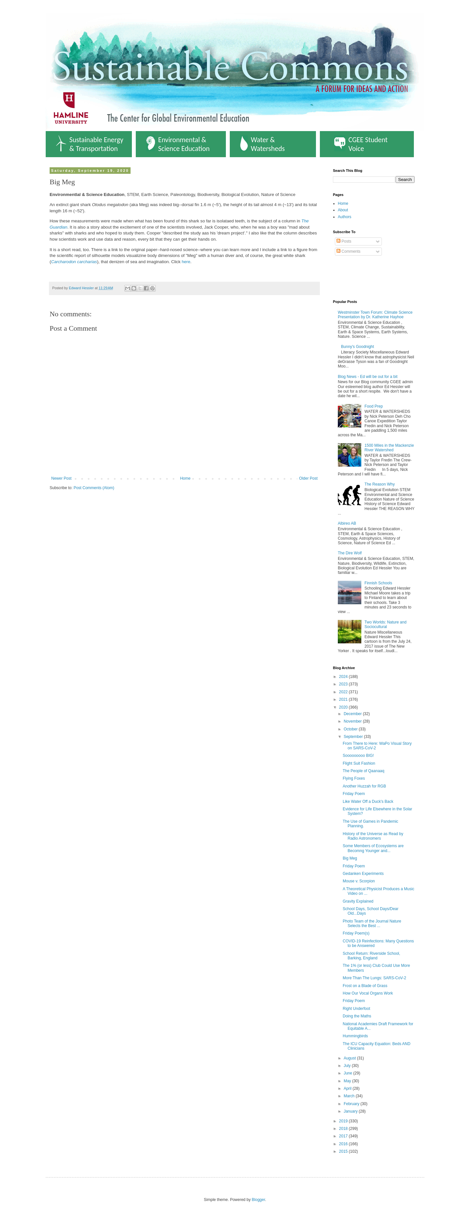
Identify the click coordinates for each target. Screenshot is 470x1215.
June (348, 1073)
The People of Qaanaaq (363, 771)
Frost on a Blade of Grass (365, 985)
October (351, 729)
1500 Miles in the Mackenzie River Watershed (389, 447)
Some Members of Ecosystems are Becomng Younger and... (373, 848)
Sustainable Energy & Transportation (89, 144)
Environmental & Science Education (178, 144)
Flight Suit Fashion (359, 763)
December (353, 714)
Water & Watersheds (262, 144)
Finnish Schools (378, 583)
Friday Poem (354, 793)
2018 (344, 1128)
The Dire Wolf (350, 553)
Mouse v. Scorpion (359, 881)
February (352, 1104)
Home (185, 478)
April (348, 1088)
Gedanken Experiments (363, 873)
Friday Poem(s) (356, 933)
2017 (344, 1136)
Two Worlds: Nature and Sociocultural (386, 624)
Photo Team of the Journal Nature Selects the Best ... (372, 923)
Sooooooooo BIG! (358, 755)
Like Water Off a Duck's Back (368, 801)
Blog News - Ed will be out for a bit (368, 376)
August (350, 1058)
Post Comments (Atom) (93, 488)
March (350, 1096)
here (186, 261)
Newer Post (61, 478)
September (354, 736)
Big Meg (350, 858)
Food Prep (374, 406)
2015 (344, 1151)
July (348, 1065)
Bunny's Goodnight (357, 346)
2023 (344, 684)
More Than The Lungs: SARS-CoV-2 (374, 978)
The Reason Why (380, 484)
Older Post (308, 478)
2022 (344, 692)
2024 (344, 676)
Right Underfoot (356, 1008)
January (351, 1111)
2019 (344, 1121)
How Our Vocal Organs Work (368, 993)
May (348, 1081)
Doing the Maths (357, 1016)
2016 (344, 1144)
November (353, 721)
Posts (344, 241)
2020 (344, 707)
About (343, 210)
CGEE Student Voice (361, 144)
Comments (348, 251)
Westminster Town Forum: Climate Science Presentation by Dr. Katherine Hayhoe (375, 314)
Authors (344, 217)
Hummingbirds (355, 1036)
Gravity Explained (358, 901)
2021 (344, 699)
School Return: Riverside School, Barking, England (371, 955)
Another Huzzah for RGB (364, 786)
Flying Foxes (354, 778)
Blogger (258, 1199)
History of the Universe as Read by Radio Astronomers (373, 836)
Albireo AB (347, 523)
